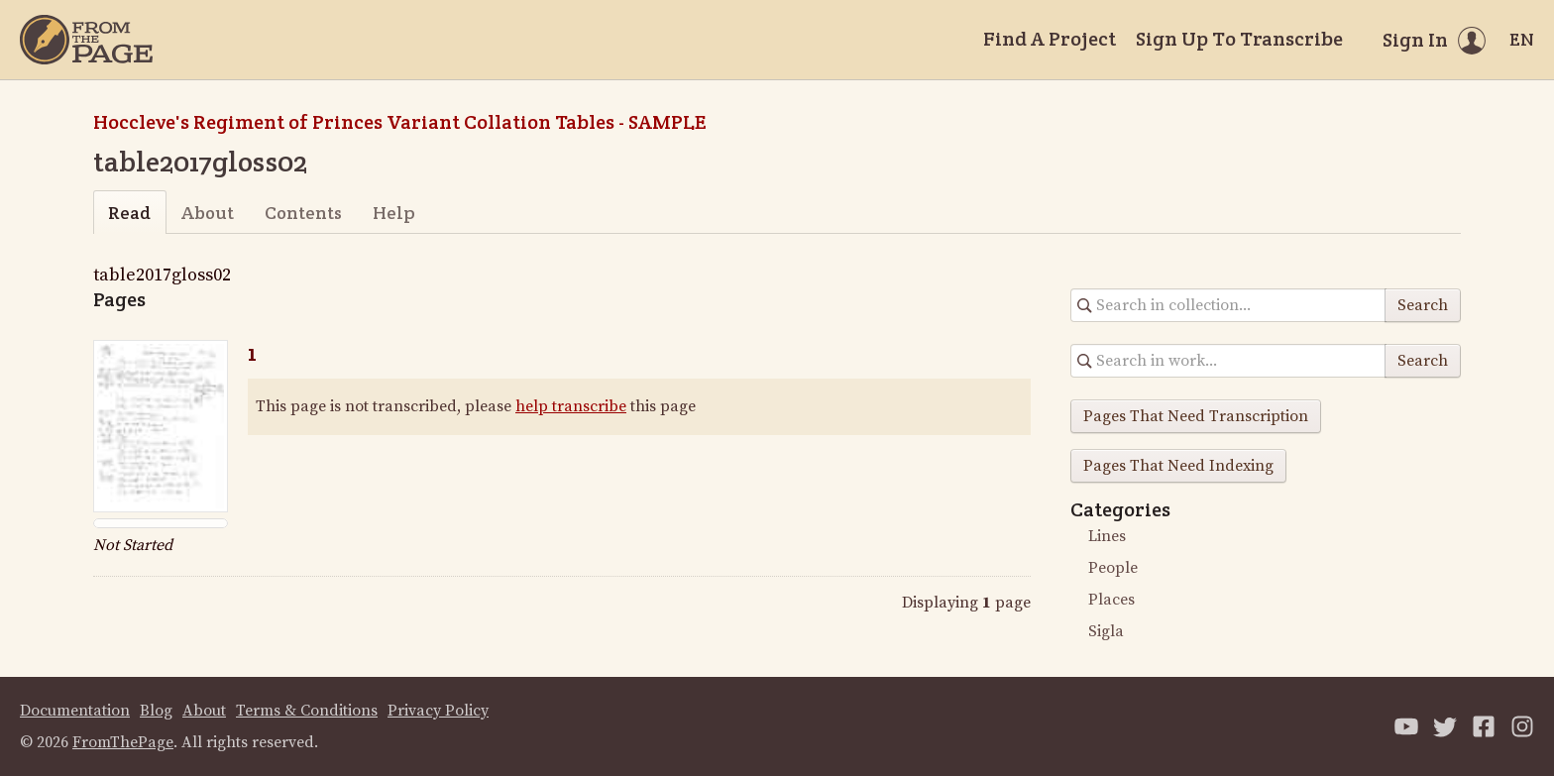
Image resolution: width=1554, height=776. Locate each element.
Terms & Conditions (307, 711)
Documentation (75, 711)
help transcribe (570, 406)
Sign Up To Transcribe (1239, 39)
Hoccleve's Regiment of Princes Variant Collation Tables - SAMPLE (399, 122)
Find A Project (1049, 39)
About (207, 212)
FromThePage (122, 742)
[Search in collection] (1228, 305)
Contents (303, 212)
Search (1422, 305)
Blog (156, 711)
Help (394, 212)
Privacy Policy (438, 711)
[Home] (86, 39)
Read (129, 212)
